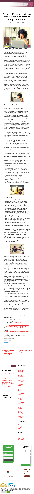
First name (5, 450)
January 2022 (20, 400)
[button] (23, 4)
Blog (17, 10)
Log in (19, 435)
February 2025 (21, 376)
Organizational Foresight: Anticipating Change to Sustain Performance (8, 383)
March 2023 (20, 390)
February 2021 (21, 413)
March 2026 (20, 368)
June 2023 (20, 388)
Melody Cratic (13, 22)
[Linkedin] (7, 342)
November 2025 (21, 374)
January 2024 (20, 381)
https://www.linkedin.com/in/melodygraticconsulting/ (16, 331)
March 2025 (20, 375)
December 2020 (21, 416)
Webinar (19, 428)
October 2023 (20, 384)
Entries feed (20, 436)
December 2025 (21, 372)
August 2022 (20, 397)
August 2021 (20, 406)
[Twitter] (5, 342)
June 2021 (20, 408)
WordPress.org (21, 439)
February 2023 (21, 392)
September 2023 (21, 385)
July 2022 (19, 398)
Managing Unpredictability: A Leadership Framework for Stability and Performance (8, 379)
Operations (20, 427)
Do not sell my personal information (7, 490)
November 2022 (21, 393)
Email (4, 456)
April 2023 (20, 389)
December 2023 (21, 383)
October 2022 (20, 394)
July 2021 (19, 407)
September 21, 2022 (21, 22)
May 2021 (20, 409)
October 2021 (20, 403)
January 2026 (20, 371)
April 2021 (20, 411)
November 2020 (21, 417)
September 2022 (21, 395)
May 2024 (20, 379)
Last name (5, 453)
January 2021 (20, 415)
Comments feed (21, 438)
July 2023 (19, 386)
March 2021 (20, 412)
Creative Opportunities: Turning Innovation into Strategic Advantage (8, 375)
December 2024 (21, 377)
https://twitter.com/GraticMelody (15, 327)
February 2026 (21, 370)
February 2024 (21, 380)
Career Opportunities (22, 426)
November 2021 (21, 402)
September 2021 (21, 404)
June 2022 (20, 399)
